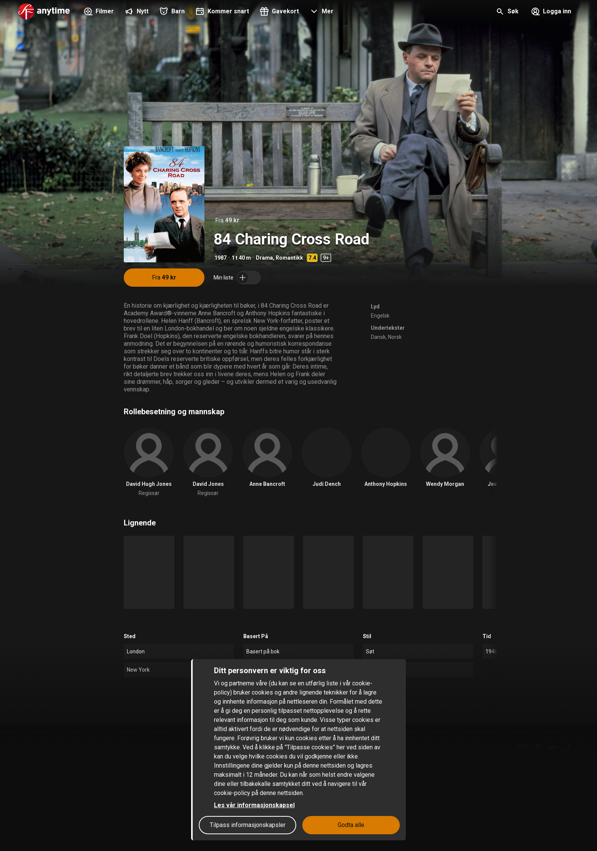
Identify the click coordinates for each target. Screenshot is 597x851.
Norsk (395, 337)
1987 (220, 258)
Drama (264, 258)
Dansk (378, 337)
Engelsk (380, 316)
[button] (321, 12)
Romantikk (289, 258)
